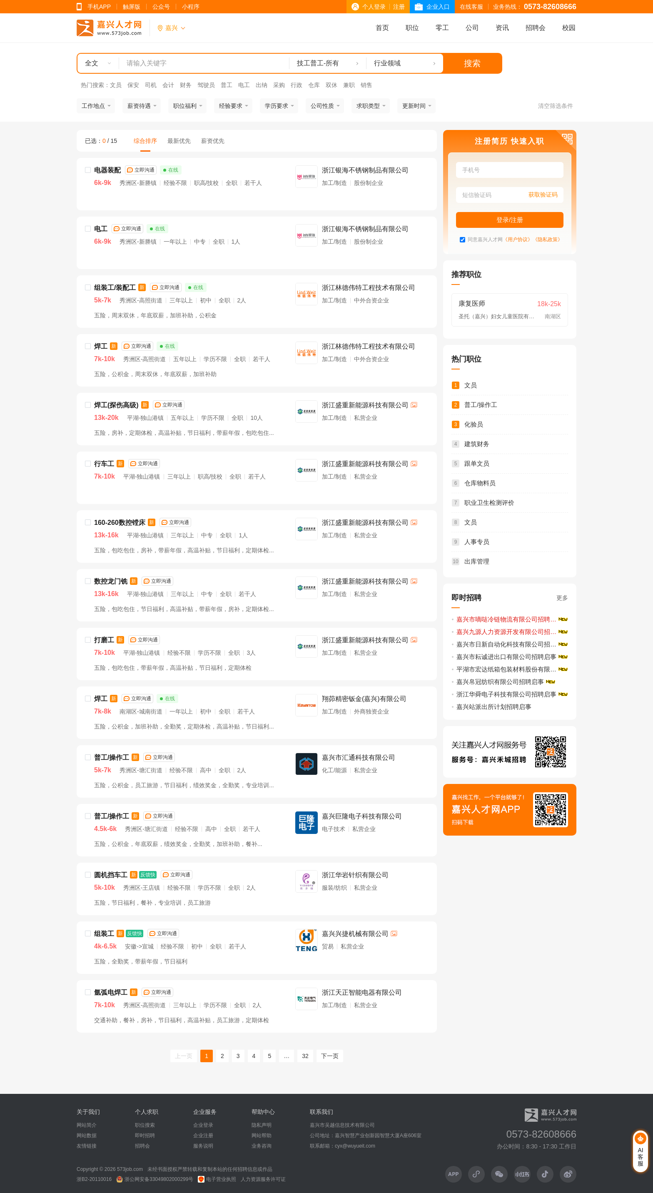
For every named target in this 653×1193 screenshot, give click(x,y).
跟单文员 (476, 463)
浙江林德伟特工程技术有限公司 (368, 287)
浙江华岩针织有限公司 (355, 875)
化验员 (473, 424)
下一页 (330, 1056)
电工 (244, 85)
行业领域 (387, 63)
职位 (412, 27)
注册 (399, 7)
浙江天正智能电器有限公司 (362, 992)
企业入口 (438, 7)
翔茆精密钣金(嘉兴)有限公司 (364, 698)
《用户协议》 (518, 239)
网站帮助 (262, 1135)
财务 (186, 85)
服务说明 (203, 1146)
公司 (472, 27)
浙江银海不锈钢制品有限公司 (365, 170)
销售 (366, 85)
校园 (569, 27)
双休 (331, 85)
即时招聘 (145, 1135)
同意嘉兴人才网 (485, 239)
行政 (296, 85)
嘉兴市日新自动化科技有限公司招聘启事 (512, 644)
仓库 (314, 85)
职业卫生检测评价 (489, 502)
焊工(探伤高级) (116, 405)
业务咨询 (262, 1146)
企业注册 (203, 1135)
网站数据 (87, 1135)
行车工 (104, 463)
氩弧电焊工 (110, 992)
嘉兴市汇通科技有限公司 (358, 757)
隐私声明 (262, 1125)
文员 (116, 85)
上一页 (183, 1056)
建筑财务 (476, 443)
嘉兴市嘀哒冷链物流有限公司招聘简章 (509, 619)
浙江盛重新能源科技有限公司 (365, 405)
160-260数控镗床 (119, 522)
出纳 (261, 85)
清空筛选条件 (555, 105)
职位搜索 (145, 1125)
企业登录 (203, 1125)
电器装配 (107, 170)
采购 (279, 85)
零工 (442, 27)
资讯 (502, 27)
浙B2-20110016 (94, 1179)
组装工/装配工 (115, 287)
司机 (151, 85)
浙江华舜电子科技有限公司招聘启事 (506, 694)
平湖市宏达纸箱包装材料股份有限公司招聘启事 (512, 669)
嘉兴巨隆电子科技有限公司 (362, 816)
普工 (226, 85)
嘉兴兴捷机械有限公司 (355, 933)
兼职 (349, 85)
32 (305, 1056)
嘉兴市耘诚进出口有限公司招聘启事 (506, 657)
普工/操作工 (111, 757)
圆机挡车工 (110, 875)
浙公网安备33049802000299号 (154, 1179)
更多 (562, 597)
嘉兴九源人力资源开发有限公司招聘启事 (512, 632)
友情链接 (87, 1146)
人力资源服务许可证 (263, 1179)
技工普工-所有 (318, 63)
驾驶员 (206, 85)
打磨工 (104, 640)
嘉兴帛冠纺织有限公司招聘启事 (500, 682)
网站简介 (87, 1125)
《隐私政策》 (548, 239)
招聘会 (536, 27)
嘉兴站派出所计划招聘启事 (493, 707)
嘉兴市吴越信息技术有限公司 (342, 1125)
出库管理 (476, 561)
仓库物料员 (480, 483)
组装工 (104, 933)
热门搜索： (95, 85)
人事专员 (476, 541)
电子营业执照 (217, 1179)
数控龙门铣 (110, 581)
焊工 (100, 346)
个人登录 (374, 7)
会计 (168, 85)
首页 (382, 27)
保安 (133, 85)
